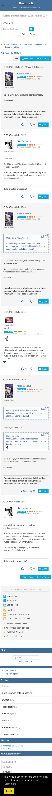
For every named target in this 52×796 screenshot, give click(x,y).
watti (6, 328)
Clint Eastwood (24, 141)
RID (7, 720)
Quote (43, 124)
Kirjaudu (6, 772)
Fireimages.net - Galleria (12, 746)
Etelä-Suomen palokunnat (17, 693)
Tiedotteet (10, 707)
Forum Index (11, 44)
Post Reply (43, 58)
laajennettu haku (26, 661)
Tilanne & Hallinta (11, 47)
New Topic (27, 58)
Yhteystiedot (10, 734)
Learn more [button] (10, 784)
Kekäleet (9, 713)
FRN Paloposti (7, 748)
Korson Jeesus (24, 73)
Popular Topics (11, 674)
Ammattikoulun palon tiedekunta (33, 44)
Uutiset (8, 700)
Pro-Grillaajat (11, 727)
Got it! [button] (9, 791)
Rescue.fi (26, 3)
